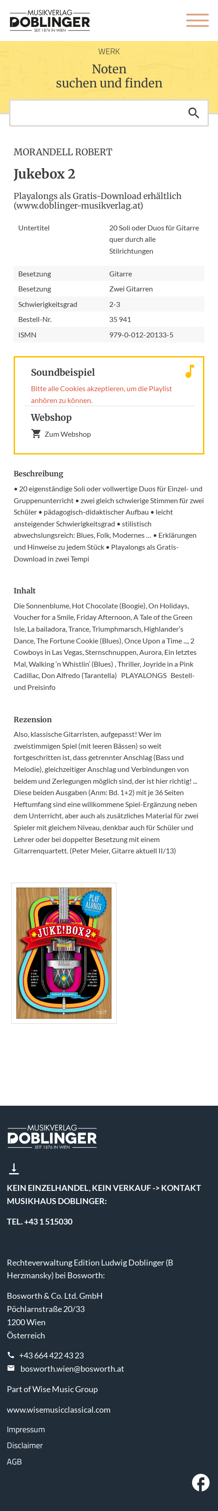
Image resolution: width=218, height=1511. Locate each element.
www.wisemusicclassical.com (59, 1409)
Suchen (194, 113)
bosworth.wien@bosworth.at (72, 1368)
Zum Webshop (61, 433)
